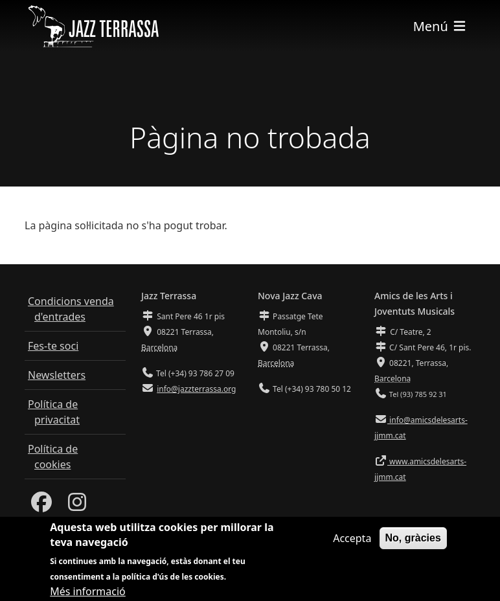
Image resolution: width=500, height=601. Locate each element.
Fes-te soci (53, 346)
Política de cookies (53, 456)
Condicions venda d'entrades (71, 309)
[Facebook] (41, 506)
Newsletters (56, 375)
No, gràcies (413, 543)
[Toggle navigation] (440, 26)
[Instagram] (77, 506)
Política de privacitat (54, 412)
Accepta (352, 543)
